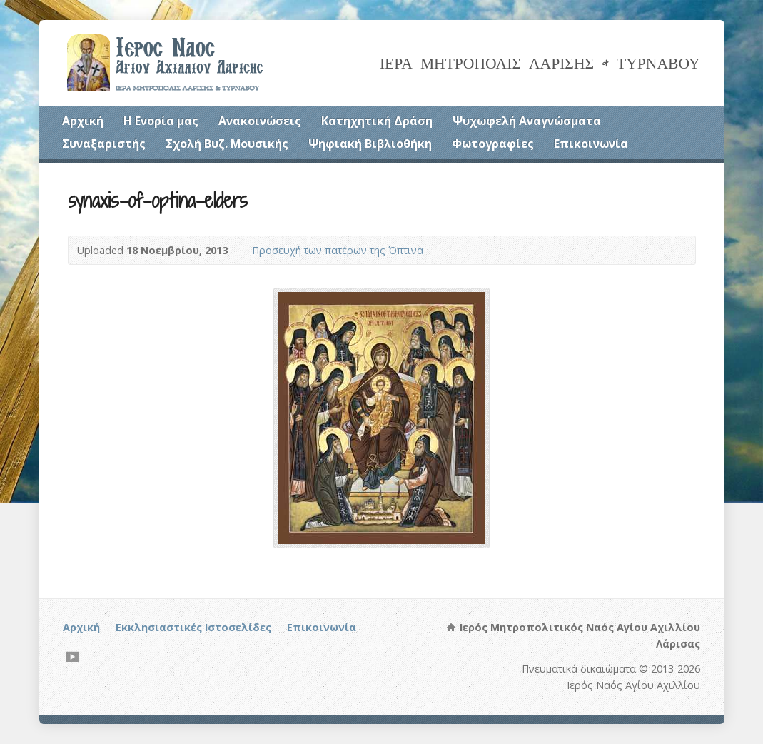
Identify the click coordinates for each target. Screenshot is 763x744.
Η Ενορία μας (160, 121)
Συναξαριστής (104, 143)
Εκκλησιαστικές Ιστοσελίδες (193, 627)
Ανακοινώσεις (259, 121)
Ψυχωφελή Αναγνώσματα (527, 121)
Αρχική (82, 121)
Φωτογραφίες (493, 143)
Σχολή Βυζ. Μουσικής (227, 143)
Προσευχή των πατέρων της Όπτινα (337, 250)
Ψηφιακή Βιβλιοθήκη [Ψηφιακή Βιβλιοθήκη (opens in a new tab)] (370, 143)
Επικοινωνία (591, 143)
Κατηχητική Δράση (377, 121)
